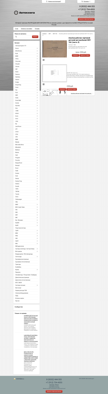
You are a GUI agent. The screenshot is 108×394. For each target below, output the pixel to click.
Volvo (16, 196)
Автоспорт (18, 288)
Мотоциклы (18, 251)
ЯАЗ (16, 243)
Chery (16, 58)
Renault (17, 165)
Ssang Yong (18, 181)
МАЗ (16, 233)
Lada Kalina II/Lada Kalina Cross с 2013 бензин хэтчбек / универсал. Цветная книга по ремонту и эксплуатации (31, 338)
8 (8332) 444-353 (87, 6)
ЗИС (16, 217)
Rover (16, 168)
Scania (17, 173)
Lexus (16, 131)
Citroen (17, 66)
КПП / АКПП (18, 282)
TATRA (17, 191)
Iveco (16, 118)
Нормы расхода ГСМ (21, 290)
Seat (16, 176)
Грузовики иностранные (22, 259)
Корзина (86, 1)
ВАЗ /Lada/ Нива (20, 207)
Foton (16, 87)
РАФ (16, 235)
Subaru (17, 183)
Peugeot (17, 157)
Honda (17, 103)
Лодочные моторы (20, 228)
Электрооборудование (21, 293)
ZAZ (16, 136)
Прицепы (17, 272)
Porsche (17, 160)
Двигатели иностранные (22, 277)
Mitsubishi (18, 147)
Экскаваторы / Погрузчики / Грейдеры (26, 274)
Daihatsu (17, 77)
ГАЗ (16, 209)
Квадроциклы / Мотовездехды (24, 254)
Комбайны (18, 267)
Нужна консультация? (54, 1)
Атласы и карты (19, 298)
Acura (17, 48)
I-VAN (16, 110)
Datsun (17, 79)
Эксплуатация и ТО (20, 45)
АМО (16, 204)
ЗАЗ (16, 212)
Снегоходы (18, 256)
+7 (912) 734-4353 (86, 9)
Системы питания (20, 285)
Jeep (16, 121)
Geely (16, 97)
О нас (16, 28)
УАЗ (16, 238)
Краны (17, 269)
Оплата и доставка (26, 28)
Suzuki (17, 186)
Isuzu (16, 116)
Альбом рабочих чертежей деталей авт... (81, 93)
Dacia (16, 71)
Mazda (17, 142)
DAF (16, 69)
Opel (16, 155)
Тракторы (18, 264)
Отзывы (37, 28)
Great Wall (18, 100)
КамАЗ (17, 222)
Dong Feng (18, 84)
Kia (16, 123)
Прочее (17, 301)
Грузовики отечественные (22, 261)
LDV (16, 129)
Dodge (17, 82)
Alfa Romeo (18, 51)
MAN (16, 139)
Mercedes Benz (19, 144)
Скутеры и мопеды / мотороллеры (24, 248)
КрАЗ (16, 225)
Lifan (16, 134)
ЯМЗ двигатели (19, 246)
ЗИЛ (16, 215)
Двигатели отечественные (22, 280)
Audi (16, 53)
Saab (16, 170)
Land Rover (18, 126)
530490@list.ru (20, 378)
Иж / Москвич (19, 220)
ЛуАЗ (16, 230)
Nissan (17, 152)
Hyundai (17, 105)
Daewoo (17, 74)
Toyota (17, 194)
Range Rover (18, 163)
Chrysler (17, 64)
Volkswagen (18, 199)
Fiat (16, 90)
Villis (16, 202)
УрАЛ (16, 241)
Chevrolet (18, 61)
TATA (16, 189)
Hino (16, 108)
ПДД (16, 295)
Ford (16, 92)
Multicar (17, 150)
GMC (16, 95)
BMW (16, 56)
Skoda (17, 178)
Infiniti (17, 113)
